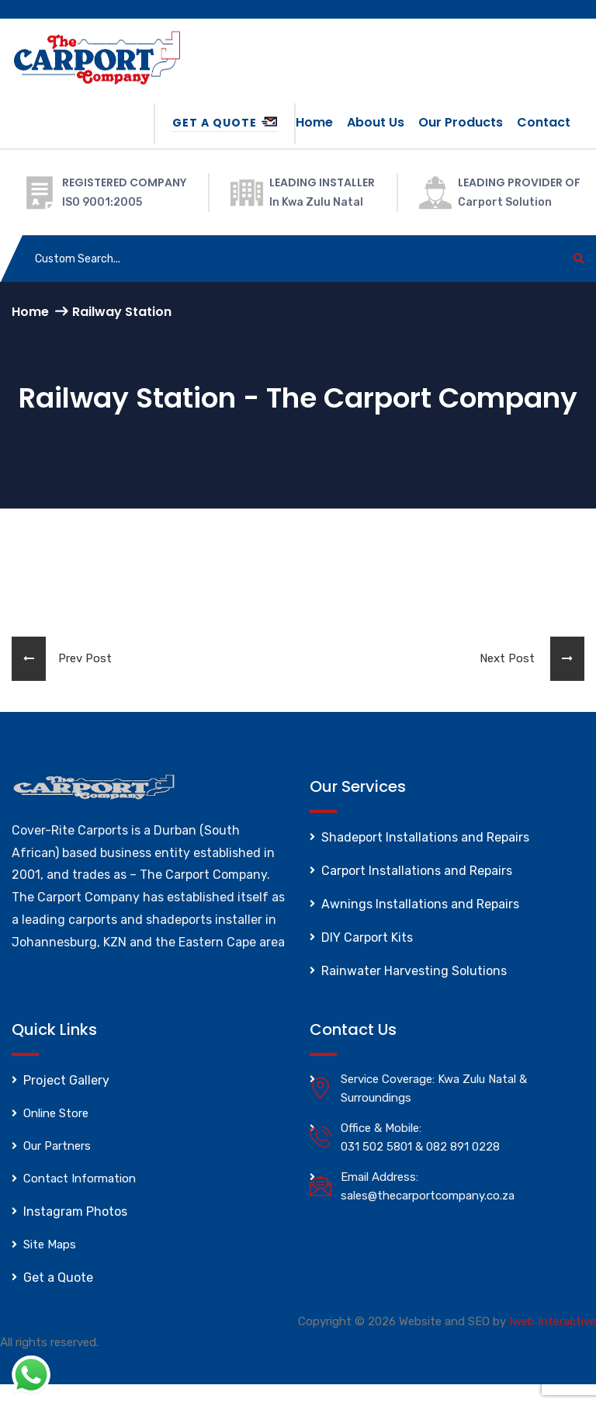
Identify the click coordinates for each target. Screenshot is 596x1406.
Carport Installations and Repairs (416, 870)
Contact (543, 122)
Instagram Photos (75, 1211)
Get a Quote (224, 122)
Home (314, 122)
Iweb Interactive (552, 1321)
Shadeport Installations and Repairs (425, 837)
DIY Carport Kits (367, 937)
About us (375, 122)
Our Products (460, 122)
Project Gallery (66, 1080)
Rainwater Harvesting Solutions (414, 970)
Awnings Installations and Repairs (420, 904)
